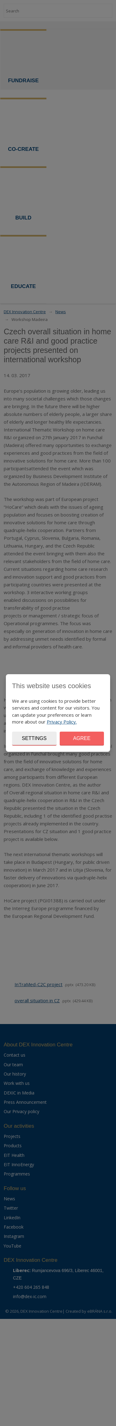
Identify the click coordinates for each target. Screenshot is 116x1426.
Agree (81, 738)
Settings (34, 738)
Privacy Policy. (62, 722)
